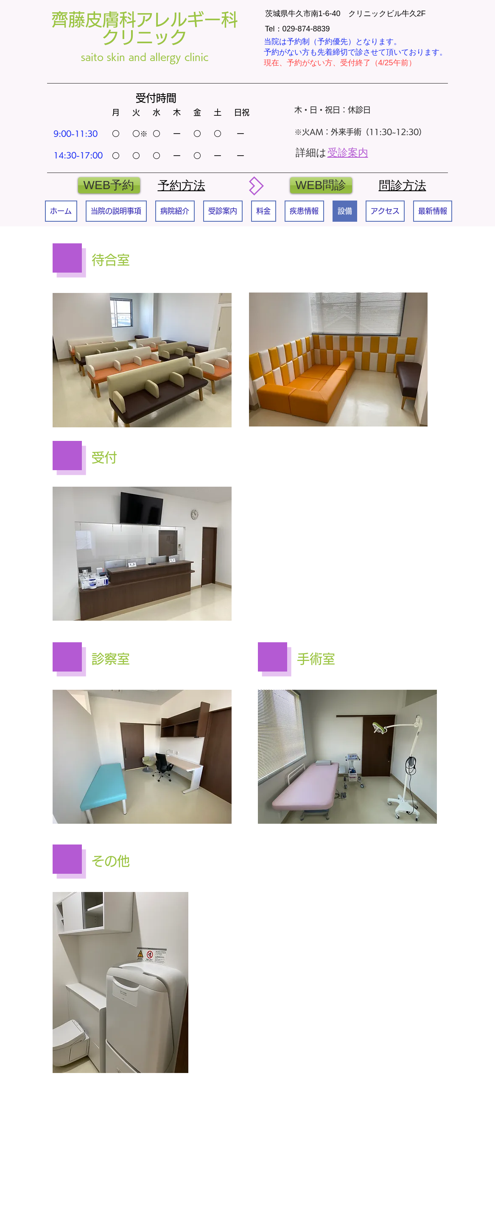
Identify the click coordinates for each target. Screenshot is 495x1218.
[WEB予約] (109, 185)
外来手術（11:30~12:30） (378, 132)
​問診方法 (402, 185)
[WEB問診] (321, 185)
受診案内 (347, 152)
